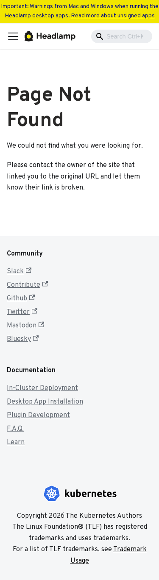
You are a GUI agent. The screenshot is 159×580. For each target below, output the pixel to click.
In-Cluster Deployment (42, 388)
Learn (16, 442)
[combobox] (121, 36)
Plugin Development (38, 415)
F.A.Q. (15, 429)
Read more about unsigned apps (113, 15)
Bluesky (23, 339)
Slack (19, 271)
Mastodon (25, 326)
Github (21, 298)
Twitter (22, 312)
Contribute (27, 285)
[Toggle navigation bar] (13, 36)
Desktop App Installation (45, 402)
